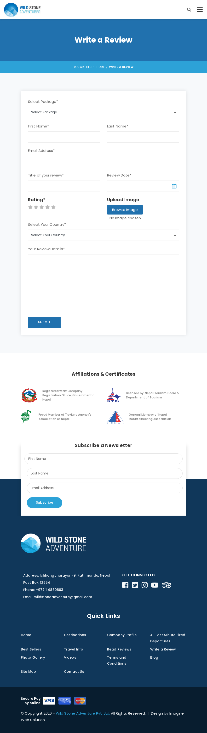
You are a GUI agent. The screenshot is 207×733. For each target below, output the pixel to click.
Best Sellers (31, 649)
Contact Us (74, 671)
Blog (154, 657)
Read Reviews (119, 649)
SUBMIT (44, 322)
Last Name (117, 126)
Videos (70, 657)
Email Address (41, 150)
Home (100, 67)
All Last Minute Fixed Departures (167, 638)
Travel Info (73, 649)
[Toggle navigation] (199, 9)
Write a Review (163, 649)
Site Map (28, 671)
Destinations (75, 635)
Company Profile (122, 635)
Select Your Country (47, 224)
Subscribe (44, 502)
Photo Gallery (33, 657)
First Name (38, 126)
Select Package (43, 101)
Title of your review (46, 175)
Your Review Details (46, 248)
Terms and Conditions (116, 660)
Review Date (119, 175)
